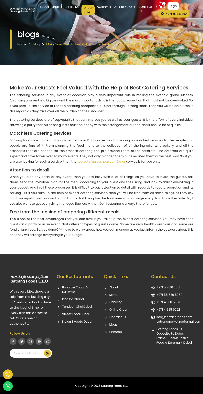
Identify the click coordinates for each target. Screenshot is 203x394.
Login (173, 6)
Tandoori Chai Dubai (77, 307)
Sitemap (115, 333)
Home (22, 44)
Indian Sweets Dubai (77, 323)
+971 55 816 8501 (173, 14)
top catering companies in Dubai (102, 161)
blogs (113, 326)
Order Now (88, 10)
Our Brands (125, 7)
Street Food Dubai (76, 315)
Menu (57, 7)
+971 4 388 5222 (168, 310)
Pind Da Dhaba (73, 300)
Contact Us (145, 9)
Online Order (119, 310)
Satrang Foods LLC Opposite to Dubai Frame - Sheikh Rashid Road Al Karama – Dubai (173, 340)
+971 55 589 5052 (169, 295)
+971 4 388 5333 (168, 303)
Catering (72, 7)
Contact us (117, 318)
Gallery (104, 7)
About (44, 7)
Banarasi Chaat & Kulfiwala (75, 290)
